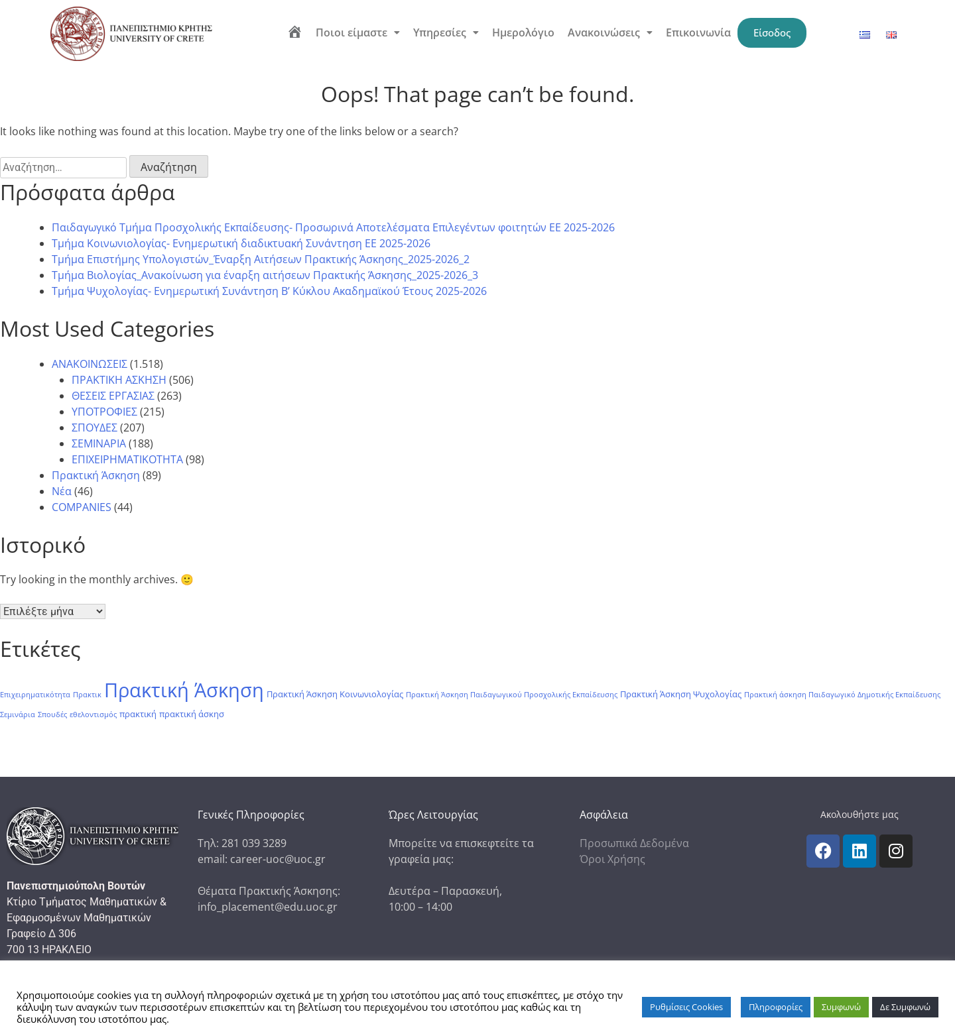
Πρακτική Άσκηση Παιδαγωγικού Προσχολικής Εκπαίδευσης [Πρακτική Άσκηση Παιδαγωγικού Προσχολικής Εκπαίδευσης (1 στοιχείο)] (511, 694)
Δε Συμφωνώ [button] (905, 1007)
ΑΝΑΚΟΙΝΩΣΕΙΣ (89, 364)
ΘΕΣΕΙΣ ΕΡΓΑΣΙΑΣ (113, 395)
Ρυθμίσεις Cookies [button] (686, 1007)
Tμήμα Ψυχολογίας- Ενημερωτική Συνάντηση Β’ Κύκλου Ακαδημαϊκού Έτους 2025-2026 (269, 291)
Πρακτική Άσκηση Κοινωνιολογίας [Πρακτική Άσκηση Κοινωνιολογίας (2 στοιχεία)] (335, 694)
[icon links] (823, 851)
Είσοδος (772, 32)
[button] (357, 32)
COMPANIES (81, 507)
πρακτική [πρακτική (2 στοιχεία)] (138, 714)
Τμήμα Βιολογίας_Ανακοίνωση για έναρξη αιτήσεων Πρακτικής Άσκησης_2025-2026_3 (265, 275)
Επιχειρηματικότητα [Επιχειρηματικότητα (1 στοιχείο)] (35, 694)
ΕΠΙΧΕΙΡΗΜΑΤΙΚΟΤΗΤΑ (127, 459)
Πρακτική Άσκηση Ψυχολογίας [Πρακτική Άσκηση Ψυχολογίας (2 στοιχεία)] (680, 694)
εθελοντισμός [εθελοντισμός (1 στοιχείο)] (93, 714)
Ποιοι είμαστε (357, 32)
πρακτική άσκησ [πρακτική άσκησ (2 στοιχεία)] (191, 714)
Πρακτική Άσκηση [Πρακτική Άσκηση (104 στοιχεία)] (184, 690)
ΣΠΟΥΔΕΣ (94, 427)
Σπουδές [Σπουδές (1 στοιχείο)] (52, 714)
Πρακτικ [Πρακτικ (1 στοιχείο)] (87, 694)
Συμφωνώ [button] (841, 1007)
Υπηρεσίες (445, 32)
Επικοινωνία (697, 32)
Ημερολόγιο (522, 32)
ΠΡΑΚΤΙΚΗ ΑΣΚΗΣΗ (119, 380)
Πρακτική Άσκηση (96, 475)
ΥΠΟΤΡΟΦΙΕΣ (104, 411)
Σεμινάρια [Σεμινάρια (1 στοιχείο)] (17, 714)
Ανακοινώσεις (609, 32)
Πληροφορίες (775, 1007)
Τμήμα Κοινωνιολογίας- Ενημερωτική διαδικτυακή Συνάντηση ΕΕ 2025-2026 (241, 243)
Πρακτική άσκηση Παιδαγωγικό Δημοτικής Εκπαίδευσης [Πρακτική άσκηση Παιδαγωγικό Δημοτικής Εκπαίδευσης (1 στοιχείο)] (842, 694)
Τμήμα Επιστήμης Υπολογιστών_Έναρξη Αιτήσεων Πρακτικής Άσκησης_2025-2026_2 (261, 259)
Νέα (62, 491)
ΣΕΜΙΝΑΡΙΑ (99, 443)
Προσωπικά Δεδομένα (634, 843)
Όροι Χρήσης (612, 859)
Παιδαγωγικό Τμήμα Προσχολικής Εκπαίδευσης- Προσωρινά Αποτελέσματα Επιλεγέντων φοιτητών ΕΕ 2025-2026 (333, 227)
